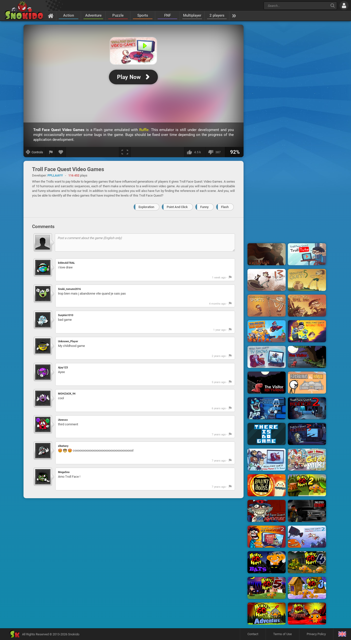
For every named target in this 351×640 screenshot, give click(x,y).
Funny (204, 207)
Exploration (146, 207)
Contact (252, 634)
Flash (225, 207)
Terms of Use (282, 634)
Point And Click (177, 207)
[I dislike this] (215, 152)
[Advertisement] (287, 98)
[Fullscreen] (125, 152)
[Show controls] (34, 152)
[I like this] (194, 152)
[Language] (342, 634)
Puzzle (118, 15)
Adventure (93, 15)
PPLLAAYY (55, 175)
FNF (167, 15)
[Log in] (344, 5)
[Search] (332, 5)
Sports (142, 15)
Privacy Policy (316, 634)
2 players (217, 15)
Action (68, 15)
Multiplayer (192, 15)
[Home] (51, 15)
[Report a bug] (51, 152)
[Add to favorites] (61, 152)
